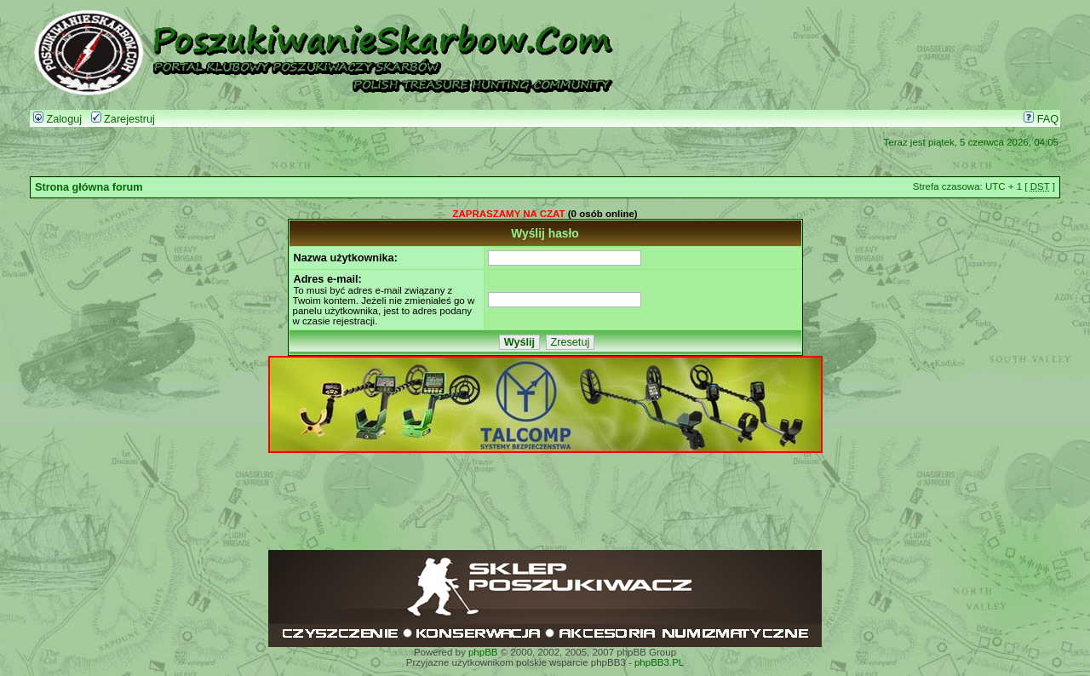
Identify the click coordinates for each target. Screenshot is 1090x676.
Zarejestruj (123, 119)
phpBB (483, 652)
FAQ (1041, 119)
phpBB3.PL (659, 662)
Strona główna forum (89, 187)
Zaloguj (57, 119)
